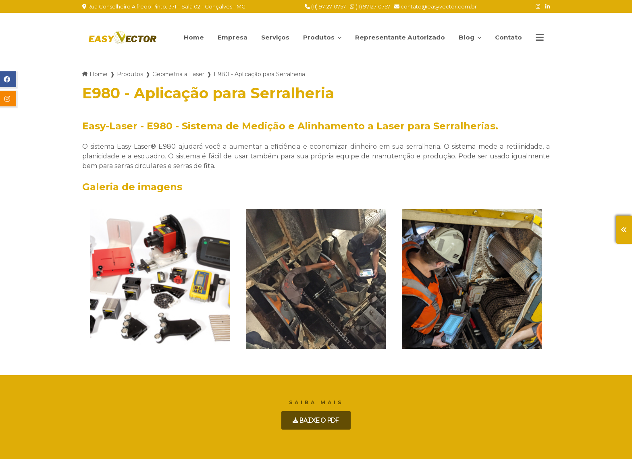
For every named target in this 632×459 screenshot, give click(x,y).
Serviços (270, 37)
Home (187, 37)
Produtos (318, 33)
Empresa (226, 37)
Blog (468, 33)
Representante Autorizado (397, 37)
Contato (508, 37)
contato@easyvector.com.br (435, 6)
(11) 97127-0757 (325, 6)
